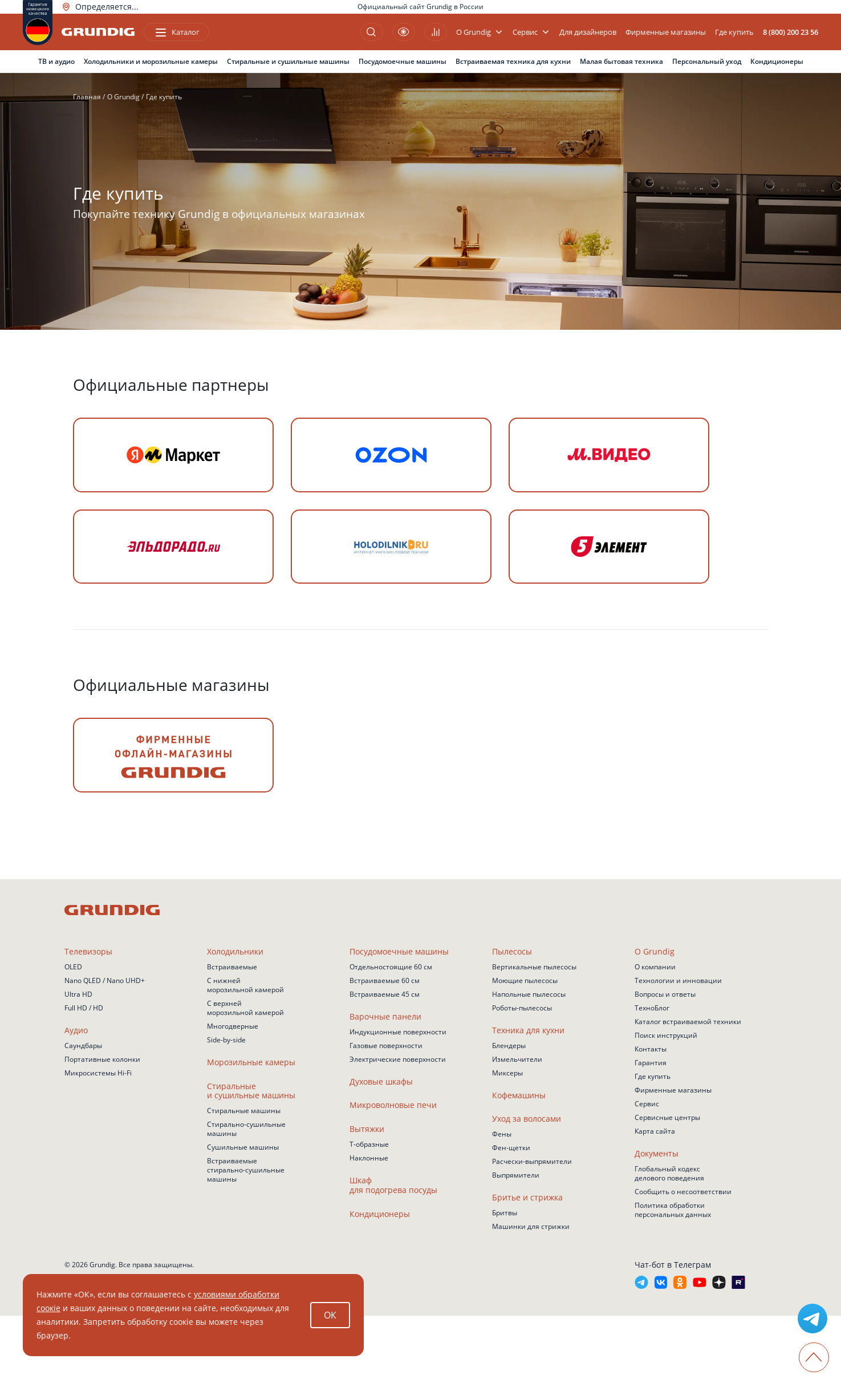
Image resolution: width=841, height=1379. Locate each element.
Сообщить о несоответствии (683, 1255)
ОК (330, 1315)
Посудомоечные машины (402, 61)
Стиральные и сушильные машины (288, 61)
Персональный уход (706, 61)
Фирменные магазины (665, 32)
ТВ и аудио (56, 61)
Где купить (734, 32)
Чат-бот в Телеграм (673, 1328)
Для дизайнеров (587, 32)
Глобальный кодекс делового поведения (669, 1236)
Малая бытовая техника (621, 61)
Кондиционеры (776, 61)
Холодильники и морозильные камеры (151, 61)
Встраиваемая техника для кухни (513, 61)
